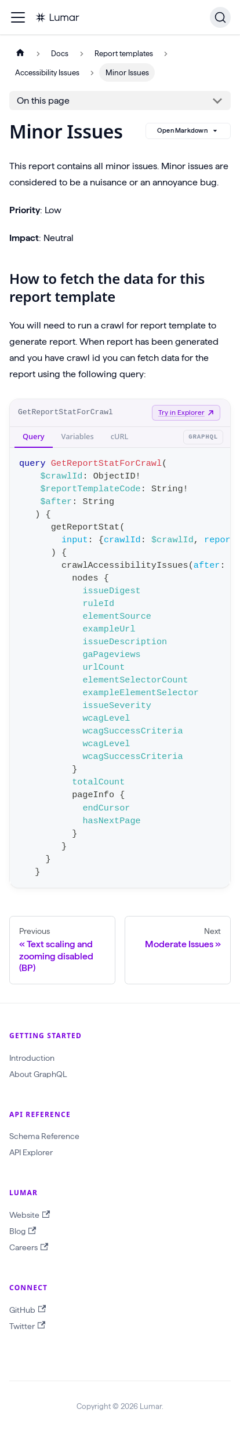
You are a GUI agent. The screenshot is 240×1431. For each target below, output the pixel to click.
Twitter (27, 1326)
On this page (43, 100)
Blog (22, 1231)
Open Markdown (188, 131)
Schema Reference (44, 1136)
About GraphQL (38, 1074)
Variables (77, 436)
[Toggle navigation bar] (18, 17)
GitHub (27, 1310)
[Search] (220, 17)
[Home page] (20, 53)
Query (34, 436)
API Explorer (31, 1152)
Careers (28, 1248)
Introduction (31, 1058)
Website (29, 1215)
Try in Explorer (186, 412)
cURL (120, 436)
